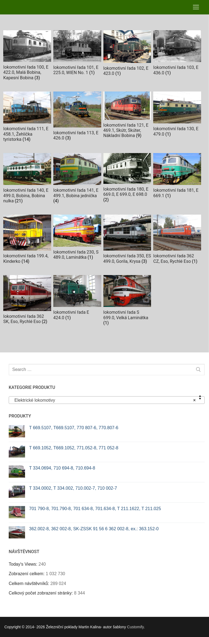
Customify (135, 627)
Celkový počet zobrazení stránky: (41, 593)
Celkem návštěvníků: (29, 583)
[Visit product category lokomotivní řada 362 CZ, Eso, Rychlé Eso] (177, 240)
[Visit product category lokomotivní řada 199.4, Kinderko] (27, 240)
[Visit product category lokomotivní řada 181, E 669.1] (177, 177)
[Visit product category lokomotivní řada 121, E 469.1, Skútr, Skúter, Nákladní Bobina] (127, 116)
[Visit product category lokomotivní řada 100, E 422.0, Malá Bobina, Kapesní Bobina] (27, 56)
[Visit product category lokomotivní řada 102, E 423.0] (127, 54)
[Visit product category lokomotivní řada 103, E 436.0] (177, 54)
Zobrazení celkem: (27, 573)
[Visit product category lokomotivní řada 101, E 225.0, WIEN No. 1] (77, 54)
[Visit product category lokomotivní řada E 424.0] (77, 299)
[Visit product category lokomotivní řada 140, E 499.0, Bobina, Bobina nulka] (27, 179)
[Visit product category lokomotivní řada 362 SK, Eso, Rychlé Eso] (27, 301)
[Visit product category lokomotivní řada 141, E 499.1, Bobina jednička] (77, 179)
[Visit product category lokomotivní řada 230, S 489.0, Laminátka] (77, 238)
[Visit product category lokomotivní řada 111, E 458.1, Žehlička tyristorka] (27, 118)
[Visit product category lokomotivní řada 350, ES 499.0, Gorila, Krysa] (127, 240)
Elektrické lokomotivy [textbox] (105, 400)
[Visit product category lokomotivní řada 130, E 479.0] (177, 115)
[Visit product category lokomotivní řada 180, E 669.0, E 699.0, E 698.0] (127, 179)
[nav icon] (196, 7)
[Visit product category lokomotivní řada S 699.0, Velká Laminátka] (127, 301)
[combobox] (107, 400)
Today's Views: (23, 564)
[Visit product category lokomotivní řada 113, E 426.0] (77, 117)
